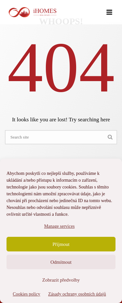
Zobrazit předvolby (61, 280)
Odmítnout (61, 262)
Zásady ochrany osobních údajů (77, 294)
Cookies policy (26, 294)
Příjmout (61, 244)
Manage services (59, 226)
